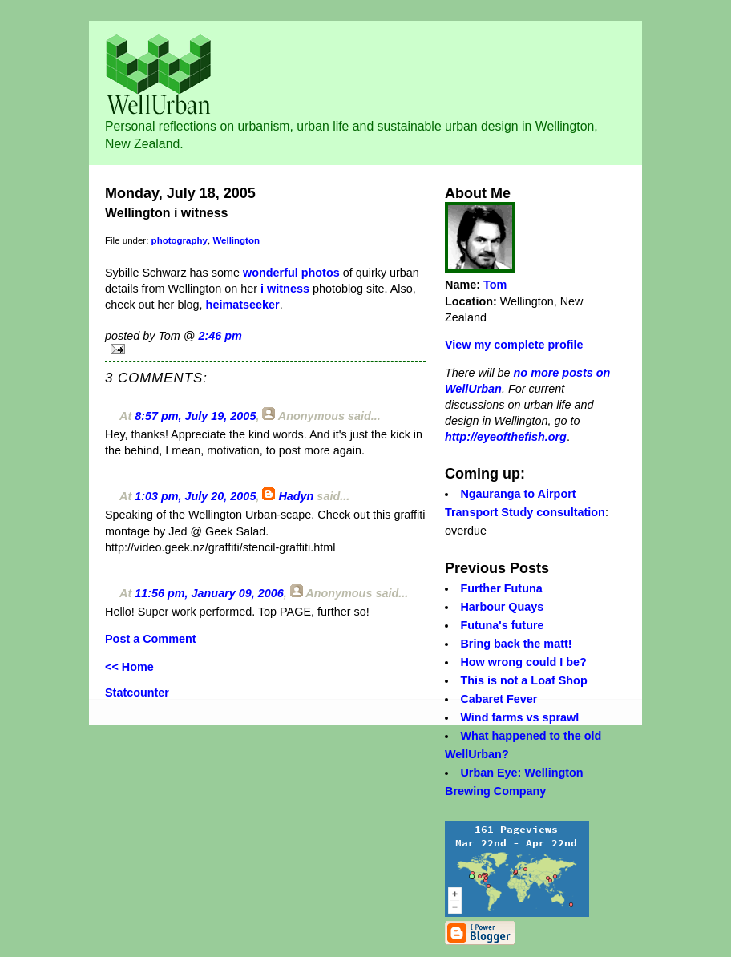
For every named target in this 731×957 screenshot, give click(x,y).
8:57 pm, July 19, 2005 (195, 416)
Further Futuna (501, 588)
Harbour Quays (501, 606)
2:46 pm (219, 335)
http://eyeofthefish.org (506, 436)
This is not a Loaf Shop (523, 680)
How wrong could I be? (523, 662)
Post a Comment (150, 638)
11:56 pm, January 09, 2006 (209, 593)
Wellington (236, 240)
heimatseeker (243, 304)
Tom (495, 284)
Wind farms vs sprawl (519, 717)
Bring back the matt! (515, 643)
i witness (283, 288)
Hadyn (295, 496)
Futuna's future (501, 625)
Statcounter (137, 692)
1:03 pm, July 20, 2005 (195, 496)
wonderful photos (291, 272)
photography (179, 240)
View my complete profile (514, 344)
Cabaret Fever (498, 699)
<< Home (129, 666)
